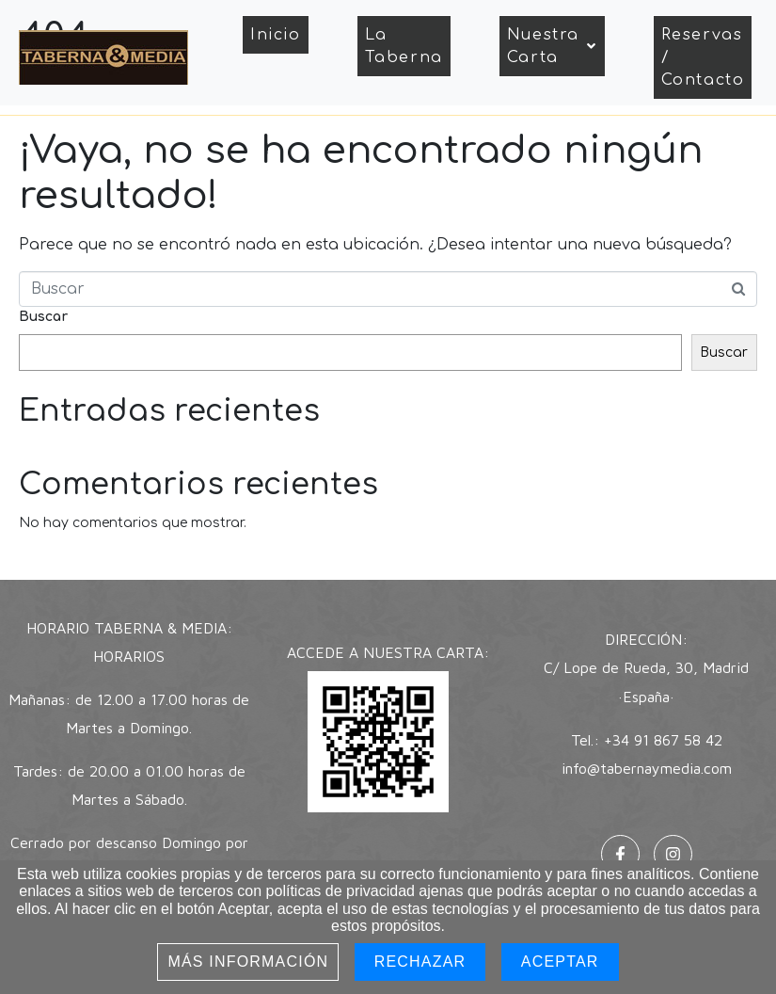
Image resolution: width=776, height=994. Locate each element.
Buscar (43, 317)
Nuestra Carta (552, 46)
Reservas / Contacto (703, 57)
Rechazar (420, 962)
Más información (247, 962)
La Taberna (404, 46)
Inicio (275, 34)
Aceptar (560, 962)
